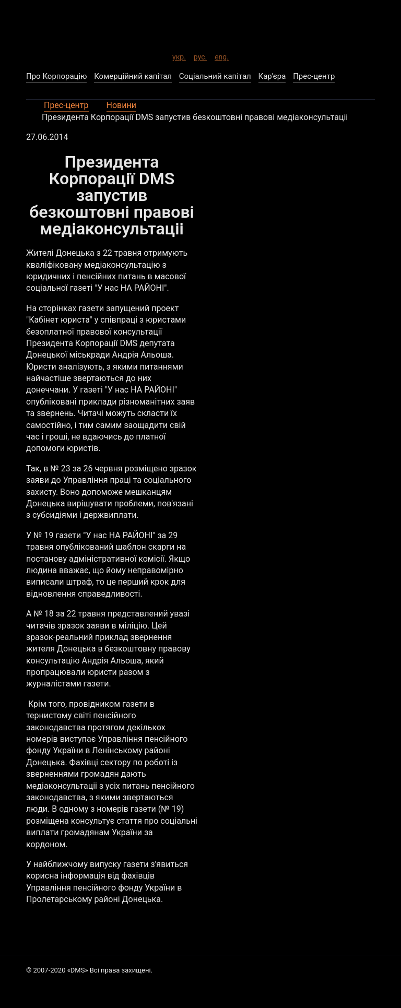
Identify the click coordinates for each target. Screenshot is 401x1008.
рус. (200, 55)
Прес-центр (66, 105)
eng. (222, 55)
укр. (179, 55)
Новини (121, 105)
